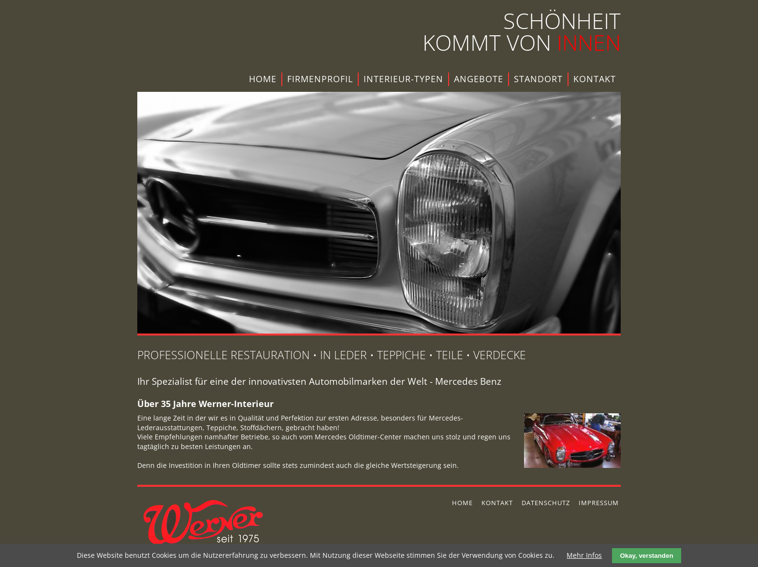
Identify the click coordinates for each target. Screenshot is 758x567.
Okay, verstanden (646, 555)
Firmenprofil (320, 79)
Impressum (599, 502)
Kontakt (594, 79)
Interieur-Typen (403, 79)
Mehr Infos (584, 555)
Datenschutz (546, 502)
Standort (538, 79)
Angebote (478, 79)
